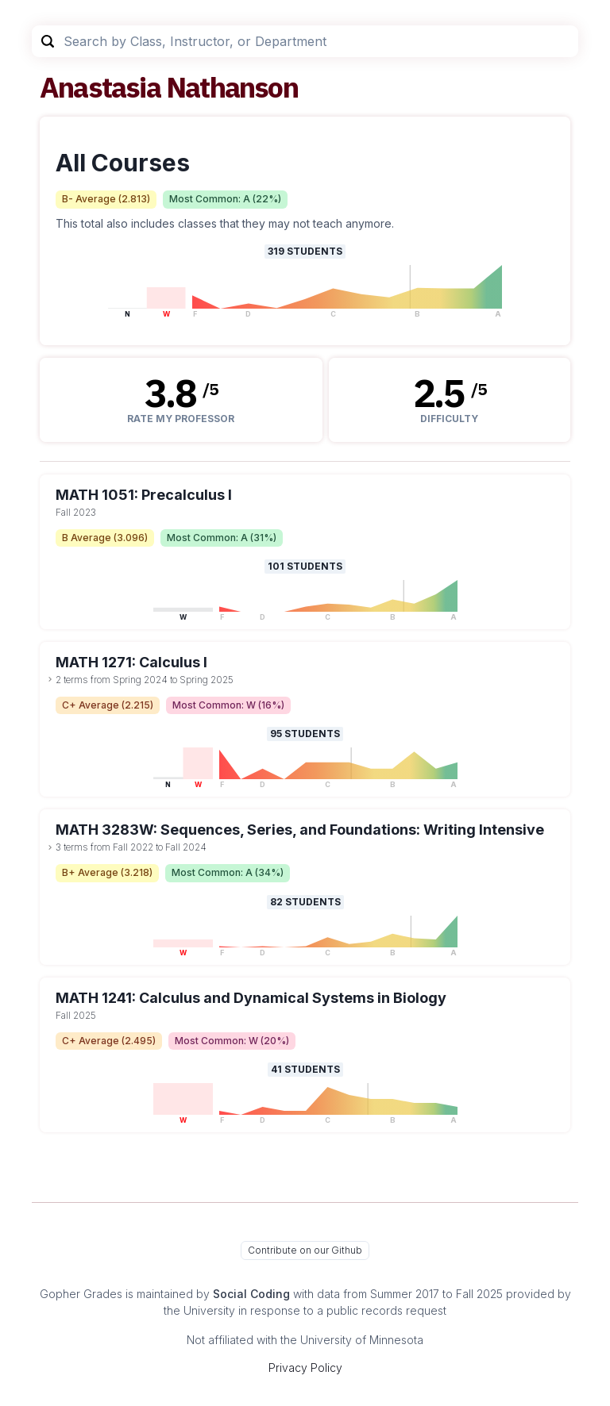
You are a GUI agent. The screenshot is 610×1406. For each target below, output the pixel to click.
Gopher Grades (81, 1293)
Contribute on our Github (305, 1250)
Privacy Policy (305, 1367)
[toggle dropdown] (50, 679)
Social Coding (251, 1293)
